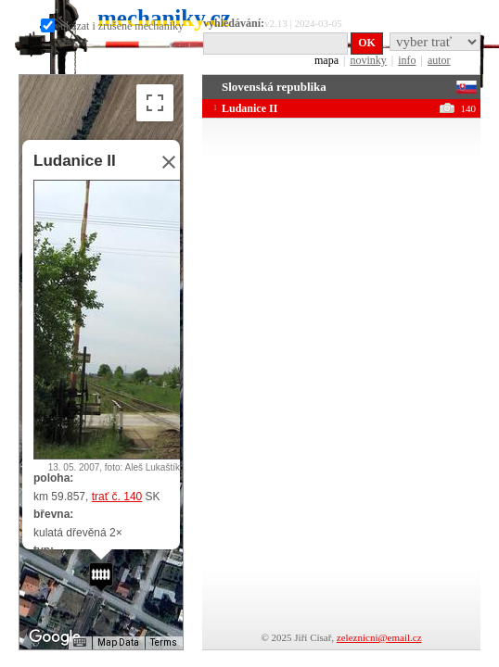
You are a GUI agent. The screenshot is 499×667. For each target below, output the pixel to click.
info (407, 60)
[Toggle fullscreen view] (154, 102)
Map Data (118, 642)
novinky (368, 60)
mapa (326, 60)
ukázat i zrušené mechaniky (112, 25)
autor (439, 60)
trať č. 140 (117, 496)
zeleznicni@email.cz (379, 637)
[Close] (163, 162)
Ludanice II (74, 161)
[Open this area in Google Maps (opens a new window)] (54, 637)
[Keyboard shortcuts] (79, 642)
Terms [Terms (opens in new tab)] (163, 642)
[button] (101, 577)
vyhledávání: (233, 23)
